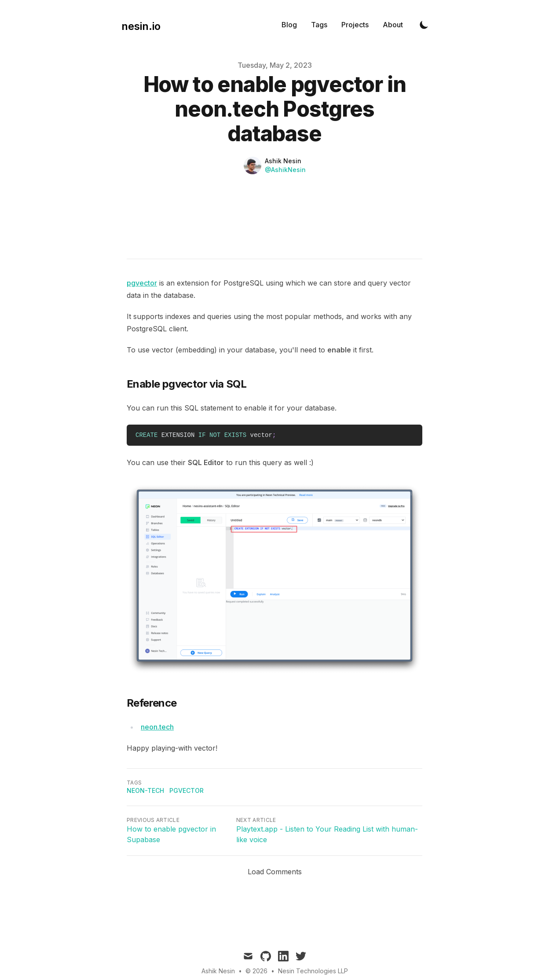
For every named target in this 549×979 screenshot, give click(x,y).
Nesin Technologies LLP (313, 971)
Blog (289, 24)
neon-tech (145, 790)
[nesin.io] (138, 24)
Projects (355, 24)
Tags (319, 24)
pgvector (142, 283)
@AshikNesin (285, 169)
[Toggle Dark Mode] (424, 25)
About (393, 24)
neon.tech (157, 726)
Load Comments (275, 871)
